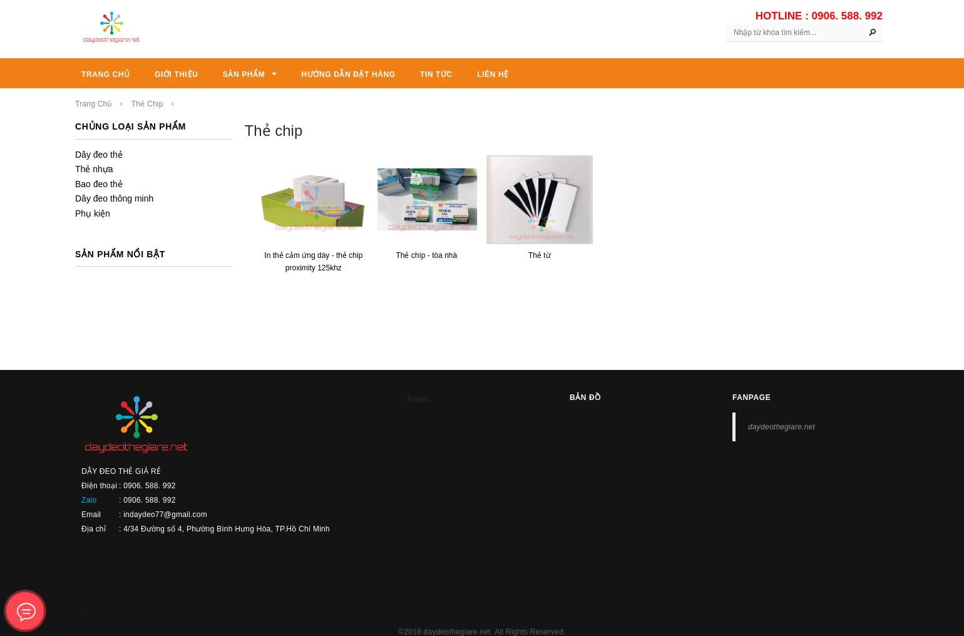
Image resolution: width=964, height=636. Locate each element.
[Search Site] (804, 32)
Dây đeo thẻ (99, 155)
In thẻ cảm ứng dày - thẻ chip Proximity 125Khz (313, 261)
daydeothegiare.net (781, 427)
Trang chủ (93, 104)
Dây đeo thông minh (114, 198)
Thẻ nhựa (94, 169)
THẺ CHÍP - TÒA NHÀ (426, 255)
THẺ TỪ (539, 255)
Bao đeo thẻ (99, 184)
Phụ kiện (92, 213)
